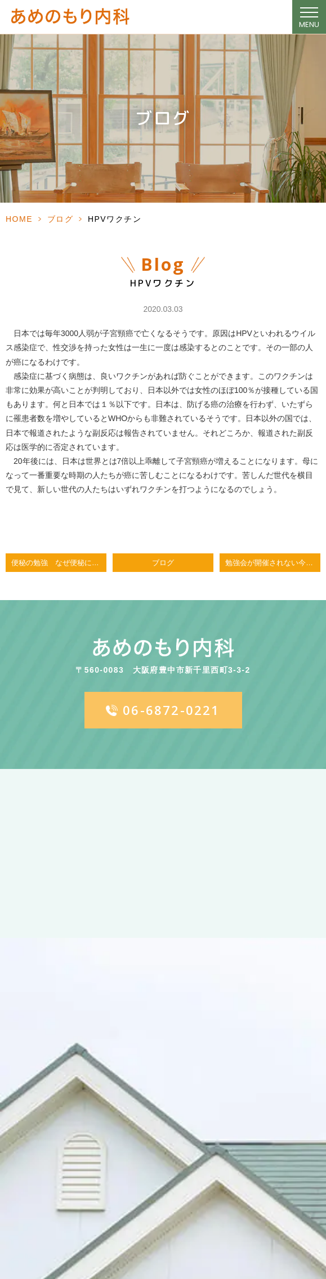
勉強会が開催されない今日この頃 (272, 563)
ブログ (60, 218)
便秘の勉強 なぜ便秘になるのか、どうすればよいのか (58, 563)
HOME (19, 218)
